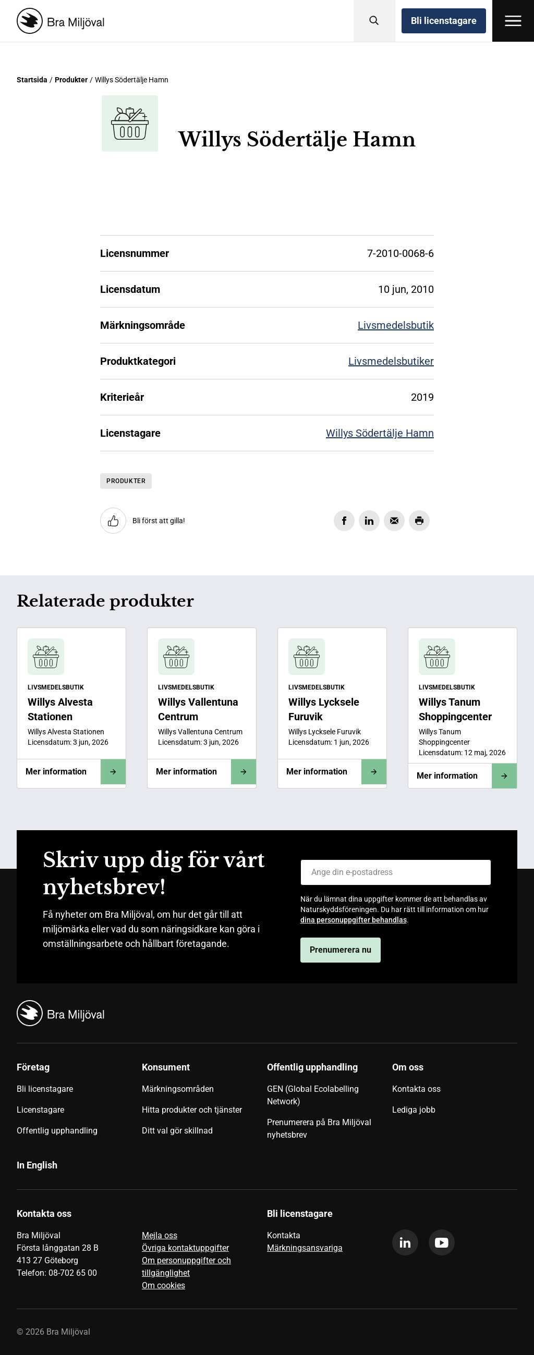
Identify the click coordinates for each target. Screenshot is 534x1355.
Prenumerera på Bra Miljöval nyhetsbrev (319, 1128)
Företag (33, 1067)
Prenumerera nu (340, 950)
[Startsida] (58, 21)
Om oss (407, 1067)
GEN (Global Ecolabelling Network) (313, 1095)
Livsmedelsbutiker (391, 361)
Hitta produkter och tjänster (192, 1110)
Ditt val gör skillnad (177, 1131)
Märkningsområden (178, 1089)
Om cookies (163, 1285)
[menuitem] (79, 1105)
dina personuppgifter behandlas (353, 920)
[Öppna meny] (513, 21)
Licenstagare (40, 1110)
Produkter (71, 80)
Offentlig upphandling (57, 1131)
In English (37, 1165)
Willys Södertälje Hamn (380, 433)
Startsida (32, 80)
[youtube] (442, 1242)
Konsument (166, 1067)
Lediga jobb (413, 1110)
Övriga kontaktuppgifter (185, 1248)
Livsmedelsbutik (396, 325)
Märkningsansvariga (305, 1248)
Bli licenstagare (444, 20)
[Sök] (374, 21)
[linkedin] (405, 1242)
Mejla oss (159, 1235)
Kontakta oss (416, 1089)
